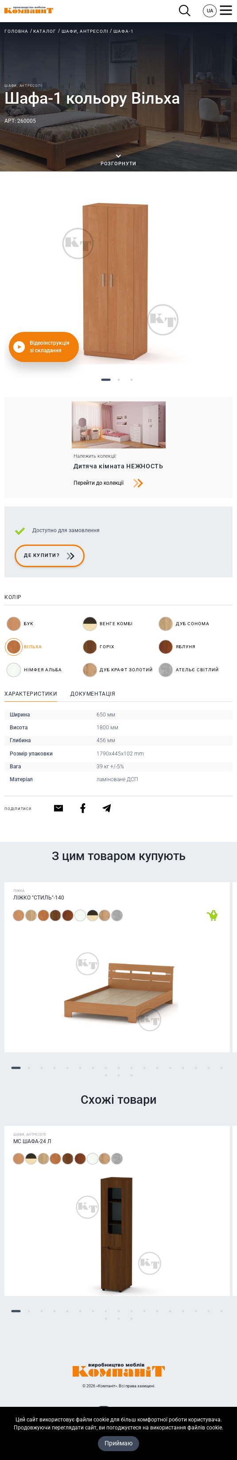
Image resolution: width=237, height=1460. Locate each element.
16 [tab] (208, 1068)
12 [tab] (157, 1068)
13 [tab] (170, 1068)
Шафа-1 (123, 31)
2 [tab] (118, 380)
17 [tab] (221, 1068)
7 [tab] (93, 1068)
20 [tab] (131, 1075)
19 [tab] (118, 1075)
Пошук (185, 11)
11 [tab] (144, 1068)
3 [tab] (131, 380)
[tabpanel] (118, 281)
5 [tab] (67, 1068)
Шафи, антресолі (85, 31)
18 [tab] (106, 1075)
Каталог (44, 31)
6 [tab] (80, 1068)
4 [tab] (54, 1068)
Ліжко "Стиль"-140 (38, 898)
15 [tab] (195, 1068)
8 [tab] (106, 1068)
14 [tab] (183, 1068)
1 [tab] (106, 380)
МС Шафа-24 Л (32, 1141)
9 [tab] (118, 1068)
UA (210, 11)
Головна (16, 31)
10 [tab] (131, 1068)
